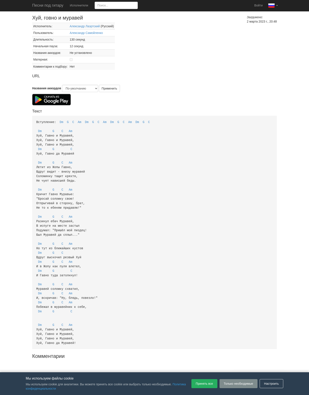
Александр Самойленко (86, 33)
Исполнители (79, 5)
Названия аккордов (46, 88)
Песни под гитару (47, 5)
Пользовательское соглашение (110, 366)
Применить (109, 88)
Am (79, 122)
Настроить (271, 383)
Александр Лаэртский (85, 26)
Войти (258, 5)
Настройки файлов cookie (203, 366)
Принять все (204, 383)
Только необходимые (238, 383)
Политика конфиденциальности (158, 366)
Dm (61, 122)
